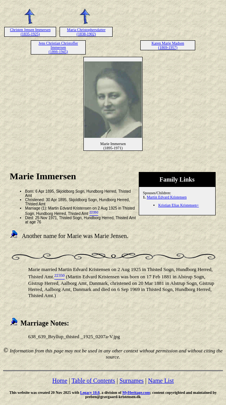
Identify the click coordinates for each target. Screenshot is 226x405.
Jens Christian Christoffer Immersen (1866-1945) (58, 47)
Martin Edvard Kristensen (167, 197)
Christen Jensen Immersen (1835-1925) (30, 32)
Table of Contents (93, 380)
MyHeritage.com (136, 392)
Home (59, 380)
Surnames (132, 380)
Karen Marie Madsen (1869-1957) (167, 45)
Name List (161, 380)
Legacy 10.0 (90, 392)
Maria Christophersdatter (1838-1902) (86, 32)
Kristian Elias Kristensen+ (178, 205)
